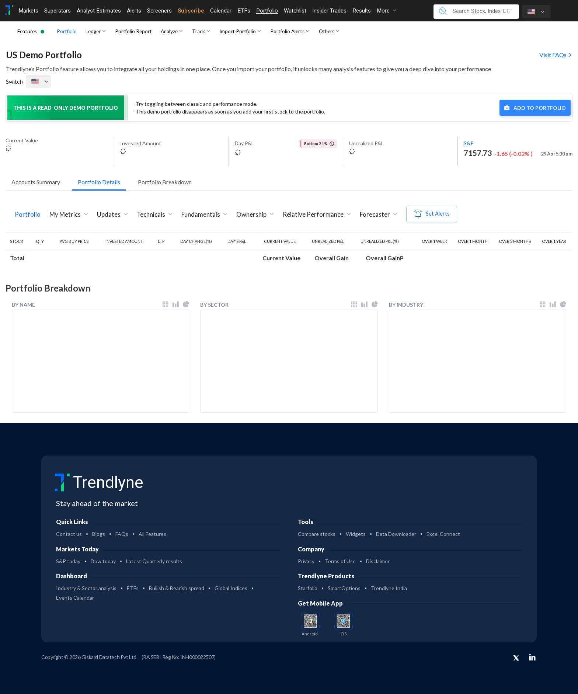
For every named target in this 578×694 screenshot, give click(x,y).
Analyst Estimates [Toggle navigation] (99, 10)
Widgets (356, 534)
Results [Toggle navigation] (361, 10)
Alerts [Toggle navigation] (134, 10)
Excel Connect (443, 534)
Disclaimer (378, 561)
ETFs (133, 588)
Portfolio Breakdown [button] (165, 181)
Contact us (69, 534)
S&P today (68, 561)
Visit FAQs (555, 54)
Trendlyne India (389, 588)
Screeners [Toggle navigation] (159, 10)
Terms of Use (340, 561)
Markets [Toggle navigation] (28, 10)
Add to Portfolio (535, 108)
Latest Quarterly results (154, 561)
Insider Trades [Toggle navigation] (329, 10)
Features (27, 31)
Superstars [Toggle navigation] (57, 10)
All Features (152, 534)
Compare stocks (316, 534)
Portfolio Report (133, 31)
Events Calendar (75, 597)
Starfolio (307, 588)
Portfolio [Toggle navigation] (267, 10)
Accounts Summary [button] (35, 181)
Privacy (306, 561)
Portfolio (67, 31)
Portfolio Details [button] (99, 181)
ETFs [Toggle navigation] (243, 10)
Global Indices (231, 588)
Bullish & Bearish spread (176, 588)
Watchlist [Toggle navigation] (295, 10)
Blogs (98, 534)
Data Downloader (396, 534)
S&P (469, 143)
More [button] (386, 10)
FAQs (121, 534)
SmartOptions (344, 588)
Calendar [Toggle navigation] (220, 10)
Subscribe (191, 10)
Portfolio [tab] (28, 214)
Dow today (103, 561)
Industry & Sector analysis (86, 588)
